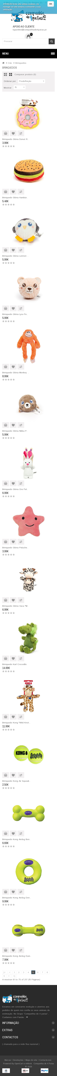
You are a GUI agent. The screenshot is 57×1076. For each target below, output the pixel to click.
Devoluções (18, 1060)
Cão (10, 63)
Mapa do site (31, 1060)
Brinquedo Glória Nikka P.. (14, 431)
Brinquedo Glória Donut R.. (15, 139)
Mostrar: (8, 87)
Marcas (8, 1060)
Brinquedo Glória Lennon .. (15, 256)
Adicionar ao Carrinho (5, 133)
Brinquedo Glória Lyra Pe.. (15, 314)
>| (14, 976)
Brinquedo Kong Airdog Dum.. (16, 956)
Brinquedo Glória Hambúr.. (15, 197)
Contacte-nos (45, 1060)
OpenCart (19, 1063)
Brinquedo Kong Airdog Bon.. (16, 839)
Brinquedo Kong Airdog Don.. (16, 897)
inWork (29, 1063)
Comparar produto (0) (25, 74)
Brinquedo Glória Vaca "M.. (15, 606)
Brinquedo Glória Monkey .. (15, 372)
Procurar (52, 41)
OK (50, 4)
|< (4, 972)
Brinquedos (20, 63)
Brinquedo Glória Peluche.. (15, 547)
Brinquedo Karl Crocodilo (14, 664)
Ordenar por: (10, 81)
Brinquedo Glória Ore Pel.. (15, 489)
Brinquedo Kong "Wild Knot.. (16, 722)
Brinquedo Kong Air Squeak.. (16, 781)
